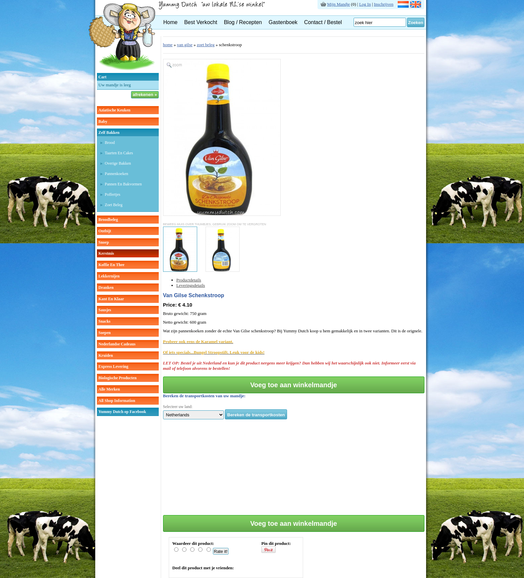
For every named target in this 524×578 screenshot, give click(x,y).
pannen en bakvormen (123, 184)
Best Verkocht (200, 22)
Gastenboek (283, 22)
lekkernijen (109, 276)
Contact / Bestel (323, 22)
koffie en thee (112, 264)
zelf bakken (109, 132)
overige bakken (118, 163)
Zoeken (415, 22)
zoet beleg (114, 204)
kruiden (106, 355)
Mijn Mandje (338, 4)
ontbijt (105, 231)
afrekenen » (145, 94)
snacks (105, 321)
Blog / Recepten (243, 22)
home (168, 44)
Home (170, 22)
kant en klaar (111, 299)
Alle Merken (109, 389)
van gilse (184, 44)
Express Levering (113, 366)
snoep (104, 242)
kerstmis (106, 253)
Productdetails (188, 279)
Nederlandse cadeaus (117, 344)
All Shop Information (117, 400)
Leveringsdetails (190, 285)
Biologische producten (118, 378)
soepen (105, 332)
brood (110, 142)
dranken (106, 287)
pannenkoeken (116, 173)
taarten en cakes (119, 153)
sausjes (105, 310)
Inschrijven (383, 4)
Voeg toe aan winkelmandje (293, 385)
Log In (365, 4)
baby (103, 121)
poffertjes (112, 194)
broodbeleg (108, 219)
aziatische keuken (115, 110)
